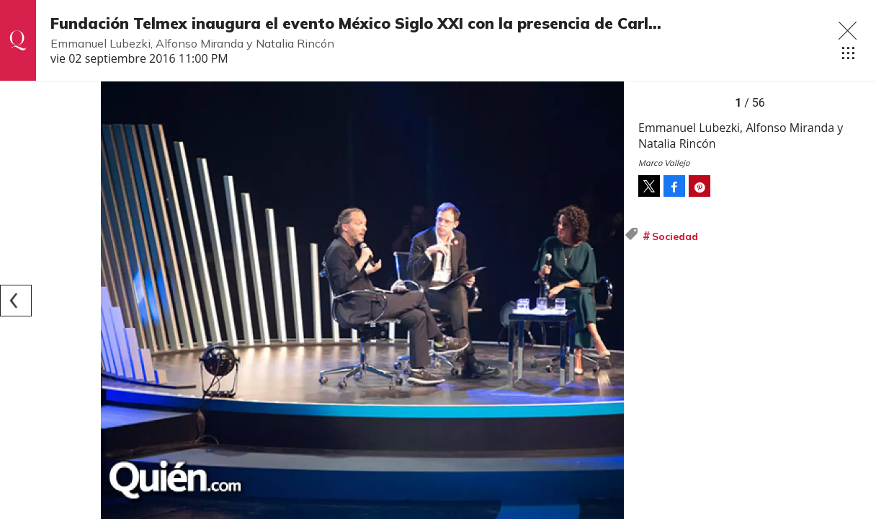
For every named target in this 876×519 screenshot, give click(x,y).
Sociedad (675, 236)
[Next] (608, 300)
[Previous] (16, 300)
